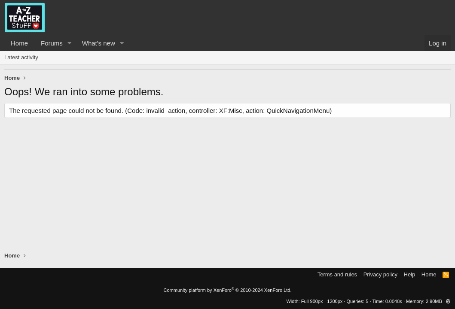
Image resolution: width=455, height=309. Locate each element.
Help (409, 274)
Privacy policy (380, 274)
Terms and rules (337, 274)
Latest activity (21, 57)
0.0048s (393, 301)
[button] (70, 43)
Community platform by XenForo (228, 290)
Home (19, 43)
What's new (98, 43)
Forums (52, 43)
